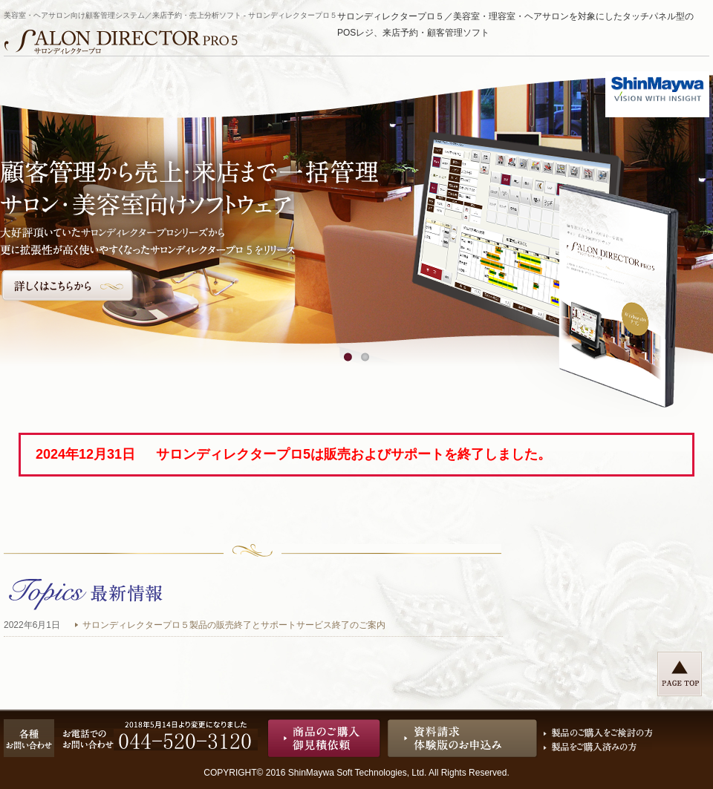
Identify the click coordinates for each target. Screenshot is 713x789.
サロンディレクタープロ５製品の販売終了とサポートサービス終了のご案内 (233, 625)
